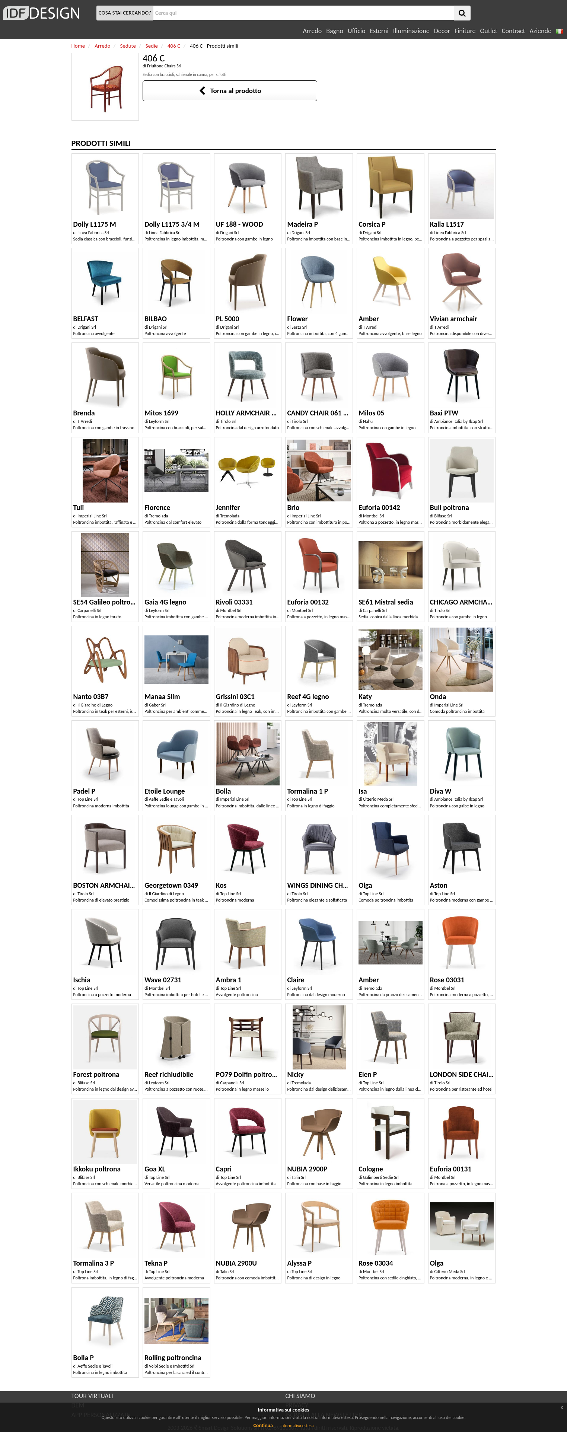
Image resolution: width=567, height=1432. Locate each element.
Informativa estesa (297, 1425)
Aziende (540, 31)
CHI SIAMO (300, 1396)
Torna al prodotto (230, 90)
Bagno (334, 31)
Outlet (488, 31)
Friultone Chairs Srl (164, 65)
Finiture (465, 31)
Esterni (379, 31)
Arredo (312, 31)
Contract (513, 31)
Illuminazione (411, 31)
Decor (442, 31)
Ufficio (356, 31)
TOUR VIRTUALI (92, 1396)
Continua (263, 1425)
